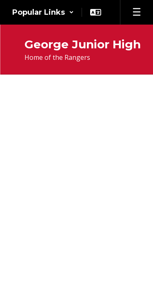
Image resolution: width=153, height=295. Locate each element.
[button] (43, 12)
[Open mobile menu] (136, 12)
